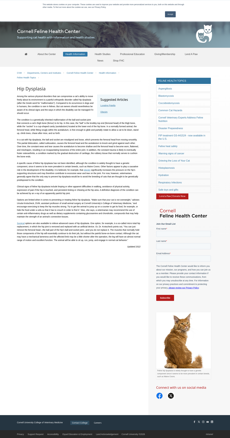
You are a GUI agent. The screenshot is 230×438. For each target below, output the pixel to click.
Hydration (163, 175)
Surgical (21, 223)
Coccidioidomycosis (169, 103)
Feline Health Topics (172, 81)
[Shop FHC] (119, 60)
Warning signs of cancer (171, 153)
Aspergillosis (165, 88)
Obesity (104, 112)
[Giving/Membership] (165, 54)
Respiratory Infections (170, 182)
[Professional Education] (132, 54)
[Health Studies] (102, 54)
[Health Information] (75, 54)
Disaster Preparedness (170, 128)
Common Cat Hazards (170, 110)
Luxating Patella (108, 105)
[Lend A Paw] (191, 54)
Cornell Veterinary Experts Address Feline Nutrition (180, 119)
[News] (100, 60)
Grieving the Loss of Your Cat (174, 160)
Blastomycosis (166, 96)
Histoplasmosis (166, 168)
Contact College (79, 422)
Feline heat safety (167, 146)
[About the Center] (46, 54)
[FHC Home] (26, 54)
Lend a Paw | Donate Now (172, 196)
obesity (87, 170)
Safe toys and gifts (168, 189)
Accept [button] (170, 14)
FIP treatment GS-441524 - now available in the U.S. (181, 137)
